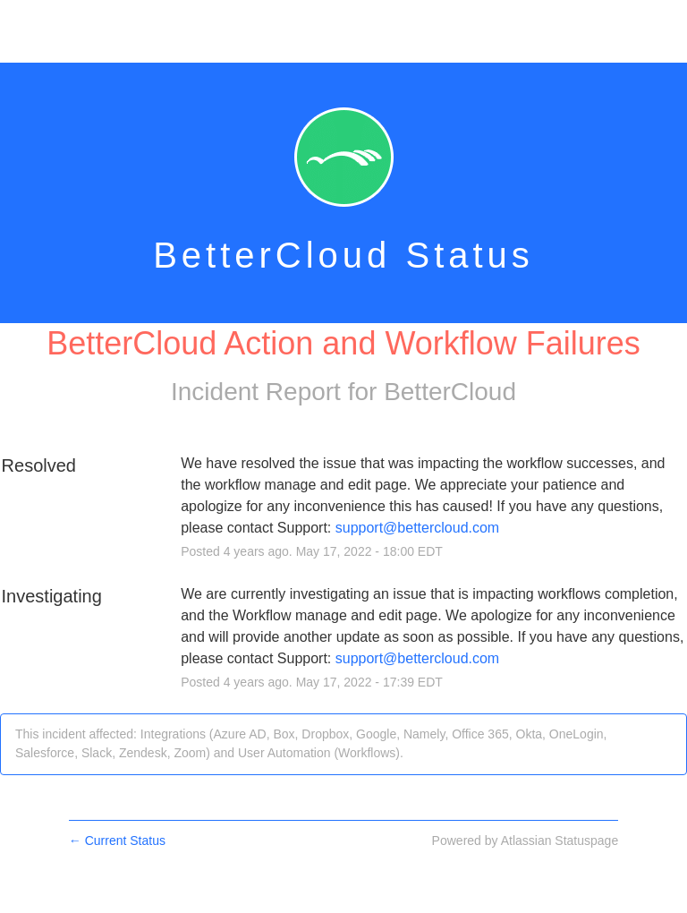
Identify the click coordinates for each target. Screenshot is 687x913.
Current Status (117, 840)
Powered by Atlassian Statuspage (525, 840)
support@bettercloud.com (417, 527)
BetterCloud (450, 391)
